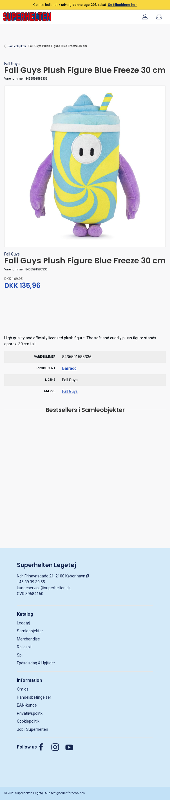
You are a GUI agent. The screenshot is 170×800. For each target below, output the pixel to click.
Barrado (69, 368)
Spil (20, 655)
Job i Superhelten (32, 729)
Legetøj (23, 623)
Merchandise (28, 639)
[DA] (27, 17)
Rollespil (24, 647)
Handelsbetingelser (34, 697)
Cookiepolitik (28, 721)
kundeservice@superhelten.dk (44, 588)
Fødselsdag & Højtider (36, 663)
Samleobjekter (17, 46)
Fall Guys (12, 63)
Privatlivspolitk (29, 713)
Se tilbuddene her (122, 5)
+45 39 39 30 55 (31, 582)
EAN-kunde (27, 705)
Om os (22, 689)
